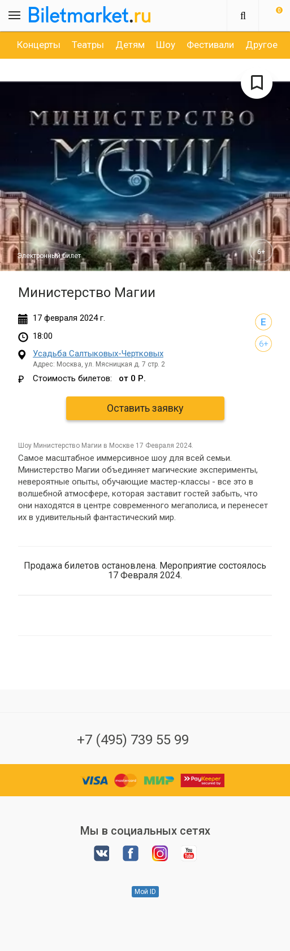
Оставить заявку (145, 408)
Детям (130, 44)
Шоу (165, 44)
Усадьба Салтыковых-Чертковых (98, 353)
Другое (261, 44)
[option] (38, 44)
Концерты (38, 44)
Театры (88, 44)
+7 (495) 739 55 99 (133, 739)
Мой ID (145, 892)
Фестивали (210, 44)
